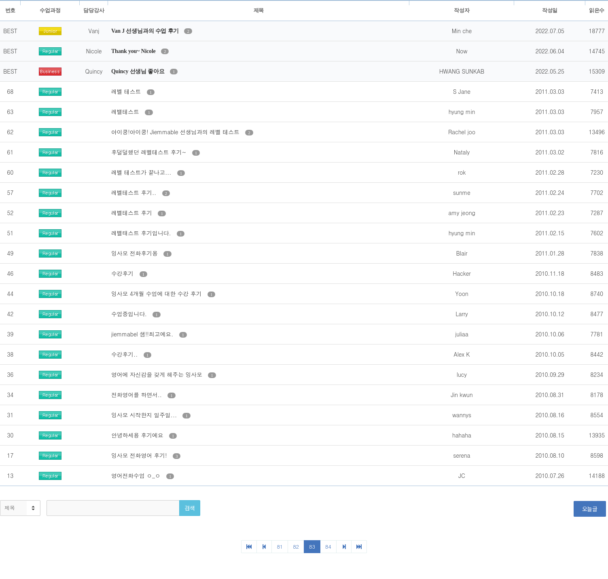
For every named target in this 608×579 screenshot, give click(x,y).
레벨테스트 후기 (132, 213)
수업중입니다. (129, 314)
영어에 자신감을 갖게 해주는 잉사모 (157, 374)
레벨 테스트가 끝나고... (142, 172)
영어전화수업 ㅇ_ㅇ (136, 475)
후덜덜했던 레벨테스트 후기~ (149, 152)
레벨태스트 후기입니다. (142, 233)
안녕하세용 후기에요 (138, 435)
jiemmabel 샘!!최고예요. (143, 334)
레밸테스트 (126, 112)
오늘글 (589, 509)
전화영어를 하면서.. (137, 395)
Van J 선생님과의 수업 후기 (145, 31)
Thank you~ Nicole (134, 51)
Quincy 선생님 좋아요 (138, 71)
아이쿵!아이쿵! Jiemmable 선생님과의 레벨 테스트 (176, 132)
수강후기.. (125, 354)
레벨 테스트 (127, 91)
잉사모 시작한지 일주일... (145, 415)
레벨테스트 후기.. (134, 192)
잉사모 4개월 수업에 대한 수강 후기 (157, 294)
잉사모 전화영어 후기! (140, 455)
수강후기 (123, 273)
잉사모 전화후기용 (135, 253)
